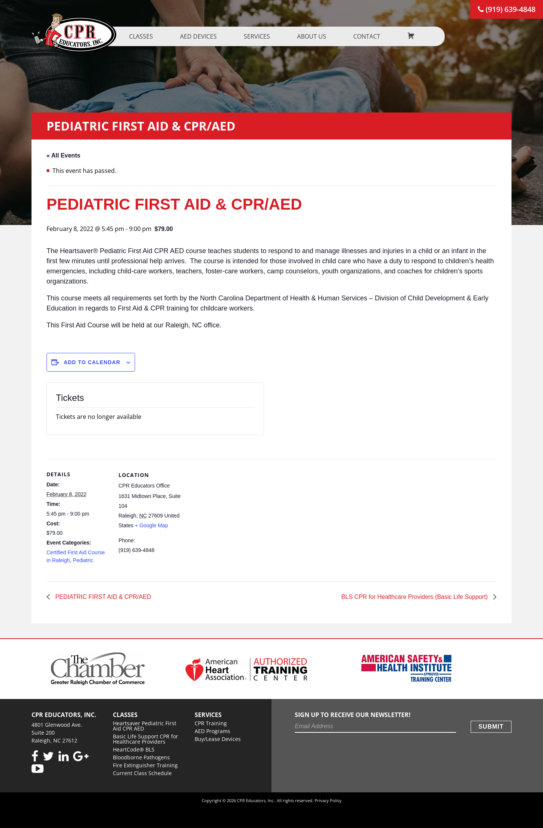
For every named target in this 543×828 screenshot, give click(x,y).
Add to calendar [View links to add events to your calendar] (92, 362)
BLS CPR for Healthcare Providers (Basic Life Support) (415, 597)
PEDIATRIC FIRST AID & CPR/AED (102, 597)
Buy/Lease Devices (218, 738)
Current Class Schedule (142, 773)
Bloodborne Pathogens (141, 757)
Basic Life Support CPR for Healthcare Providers (145, 739)
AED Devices (229, 36)
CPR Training (211, 723)
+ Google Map (151, 525)
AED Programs (212, 731)
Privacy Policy (328, 800)
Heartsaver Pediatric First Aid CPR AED (144, 726)
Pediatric (83, 560)
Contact (397, 36)
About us (342, 36)
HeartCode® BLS (133, 749)
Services (287, 36)
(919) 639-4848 (507, 9)
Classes (172, 36)
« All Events (63, 155)
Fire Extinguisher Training (145, 765)
